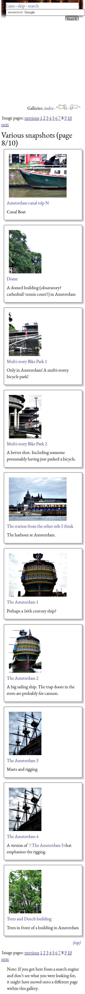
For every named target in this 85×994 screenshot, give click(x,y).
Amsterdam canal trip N (28, 203)
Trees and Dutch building (29, 919)
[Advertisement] (40, 61)
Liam (10, 6)
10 (69, 118)
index (49, 108)
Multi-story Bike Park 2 (27, 444)
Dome (12, 279)
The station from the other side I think (40, 526)
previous (32, 118)
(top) (76, 942)
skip (21, 6)
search (33, 6)
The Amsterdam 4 (22, 836)
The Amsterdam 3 (22, 760)
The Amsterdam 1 (22, 602)
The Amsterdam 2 (22, 678)
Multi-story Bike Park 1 (27, 361)
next (5, 124)
